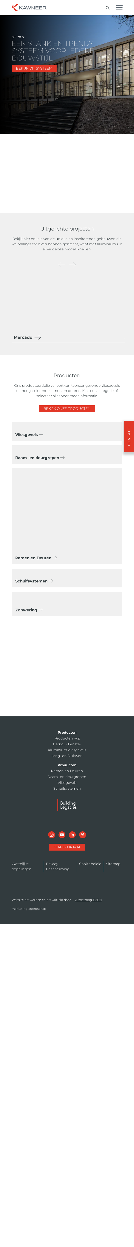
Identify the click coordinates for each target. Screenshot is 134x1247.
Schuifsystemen (67, 788)
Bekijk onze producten (67, 409)
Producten (67, 732)
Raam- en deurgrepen (67, 777)
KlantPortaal (67, 847)
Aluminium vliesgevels (67, 750)
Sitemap (113, 864)
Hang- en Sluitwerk (67, 756)
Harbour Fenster (67, 744)
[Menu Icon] (120, 8)
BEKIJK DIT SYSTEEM (34, 68)
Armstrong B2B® (88, 900)
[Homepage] (29, 7)
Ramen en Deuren (67, 771)
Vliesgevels (67, 783)
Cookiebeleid (90, 864)
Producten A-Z (67, 738)
